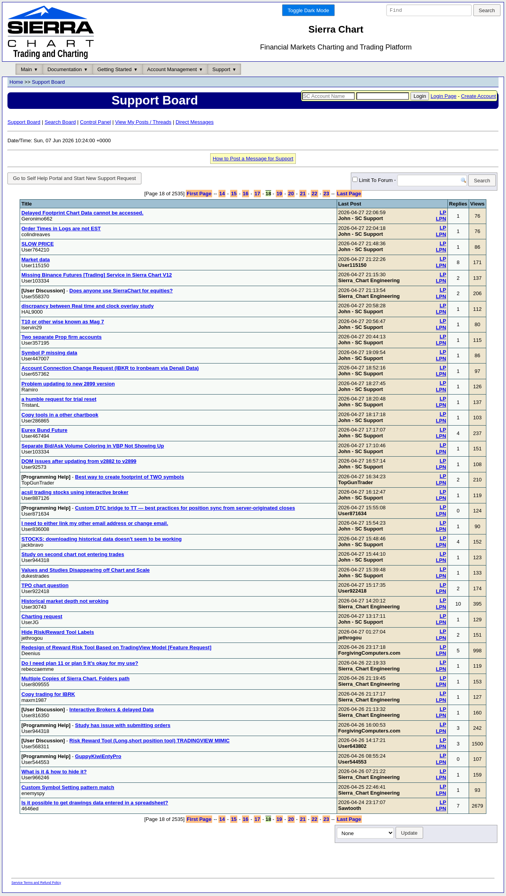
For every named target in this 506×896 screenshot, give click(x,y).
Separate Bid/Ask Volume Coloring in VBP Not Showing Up (93, 447)
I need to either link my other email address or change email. (95, 525)
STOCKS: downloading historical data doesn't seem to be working (102, 540)
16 (245, 195)
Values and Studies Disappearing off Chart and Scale (86, 571)
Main (26, 69)
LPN (441, 220)
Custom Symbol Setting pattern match (68, 788)
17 (257, 195)
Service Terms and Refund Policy (36, 884)
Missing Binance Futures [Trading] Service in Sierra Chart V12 (97, 276)
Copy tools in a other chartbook (60, 416)
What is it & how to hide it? (54, 773)
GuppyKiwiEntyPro (98, 757)
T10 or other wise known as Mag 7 (63, 323)
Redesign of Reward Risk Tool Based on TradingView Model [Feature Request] (117, 649)
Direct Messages (195, 122)
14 (222, 195)
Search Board (60, 122)
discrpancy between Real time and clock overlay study (88, 307)
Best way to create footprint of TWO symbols (129, 478)
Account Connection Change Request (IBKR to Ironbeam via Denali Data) (110, 370)
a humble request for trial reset (59, 401)
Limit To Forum (360, 181)
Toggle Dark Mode (308, 10)
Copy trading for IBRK (48, 695)
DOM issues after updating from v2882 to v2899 (79, 463)
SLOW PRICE (38, 245)
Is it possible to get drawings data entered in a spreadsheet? (95, 804)
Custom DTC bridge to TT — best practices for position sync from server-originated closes (185, 509)
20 (291, 195)
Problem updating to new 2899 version (68, 385)
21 (302, 195)
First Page (199, 195)
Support (222, 69)
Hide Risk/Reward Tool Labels (58, 633)
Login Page (443, 96)
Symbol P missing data (49, 354)
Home (16, 82)
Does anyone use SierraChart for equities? (121, 292)
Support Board (48, 82)
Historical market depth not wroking (65, 602)
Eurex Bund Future (45, 432)
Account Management (172, 69)
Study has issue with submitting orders (122, 726)
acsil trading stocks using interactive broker (75, 494)
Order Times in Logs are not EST (61, 230)
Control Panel (95, 122)
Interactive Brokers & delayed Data (112, 711)
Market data (36, 261)
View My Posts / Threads (143, 122)
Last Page (349, 195)
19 (279, 195)
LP (443, 214)
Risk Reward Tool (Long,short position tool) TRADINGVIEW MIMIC (150, 742)
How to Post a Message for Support (253, 159)
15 (233, 195)
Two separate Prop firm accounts (62, 339)
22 (314, 195)
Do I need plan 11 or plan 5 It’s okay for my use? (80, 664)
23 (326, 195)
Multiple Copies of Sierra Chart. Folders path (76, 680)
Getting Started (114, 69)
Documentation (65, 69)
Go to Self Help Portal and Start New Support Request (74, 179)
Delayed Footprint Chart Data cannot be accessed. (83, 214)
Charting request (42, 618)
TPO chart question (45, 587)
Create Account (478, 96)
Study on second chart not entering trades (73, 556)
